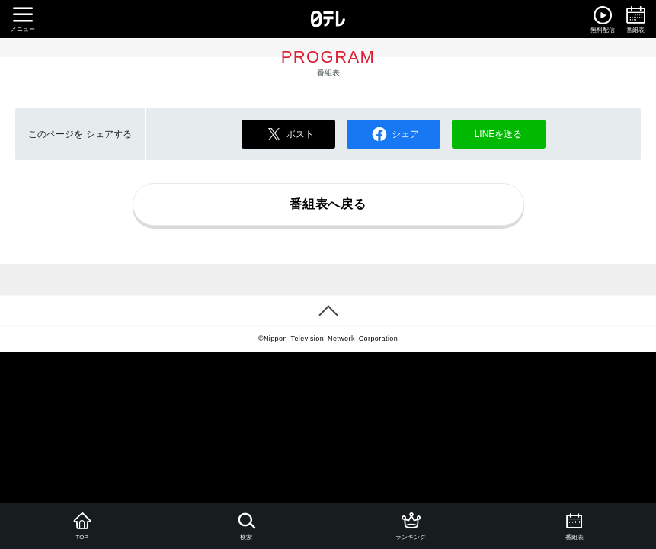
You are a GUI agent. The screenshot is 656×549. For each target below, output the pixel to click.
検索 (245, 525)
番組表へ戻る (328, 203)
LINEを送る (499, 134)
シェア (393, 134)
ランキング (409, 525)
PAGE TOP (328, 310)
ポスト (288, 134)
